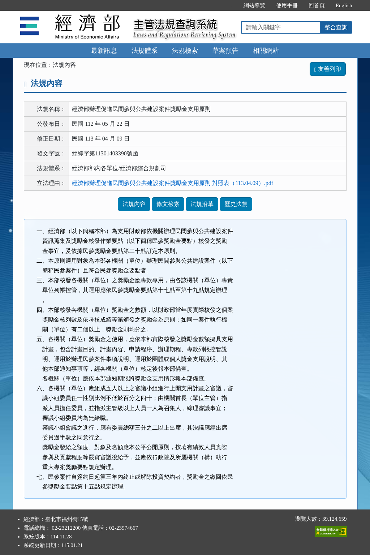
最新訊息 (104, 50)
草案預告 (225, 50)
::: (230, 5)
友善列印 (327, 69)
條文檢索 (168, 204)
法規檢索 (185, 50)
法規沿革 (202, 204)
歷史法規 (236, 204)
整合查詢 (336, 27)
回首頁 (317, 5)
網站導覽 (254, 5)
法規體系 (145, 50)
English (344, 5)
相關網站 (266, 50)
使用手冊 (287, 5)
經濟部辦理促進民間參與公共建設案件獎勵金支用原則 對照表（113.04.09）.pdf (172, 183)
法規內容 (134, 204)
